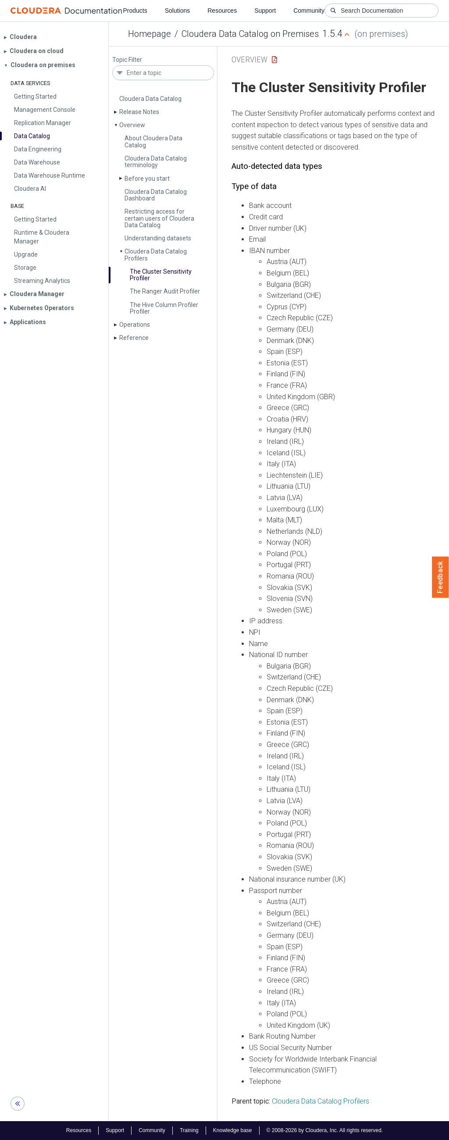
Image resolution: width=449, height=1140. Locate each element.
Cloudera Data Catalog (150, 98)
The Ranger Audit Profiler (165, 291)
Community (308, 10)
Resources (222, 10)
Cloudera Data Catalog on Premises (250, 34)
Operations (134, 324)
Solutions (177, 10)
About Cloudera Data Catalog (153, 141)
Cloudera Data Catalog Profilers (156, 254)
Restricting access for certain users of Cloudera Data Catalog (159, 218)
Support (265, 10)
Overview (132, 125)
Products (135, 10)
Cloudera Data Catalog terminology (156, 161)
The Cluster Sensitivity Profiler (161, 275)
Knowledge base (232, 1130)
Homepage (149, 34)
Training (189, 1130)
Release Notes (139, 111)
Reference (134, 337)
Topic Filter (127, 60)
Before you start (147, 178)
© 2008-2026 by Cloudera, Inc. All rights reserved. (325, 1130)
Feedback (440, 577)
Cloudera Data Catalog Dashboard (156, 195)
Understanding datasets (158, 238)
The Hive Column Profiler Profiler (164, 308)
